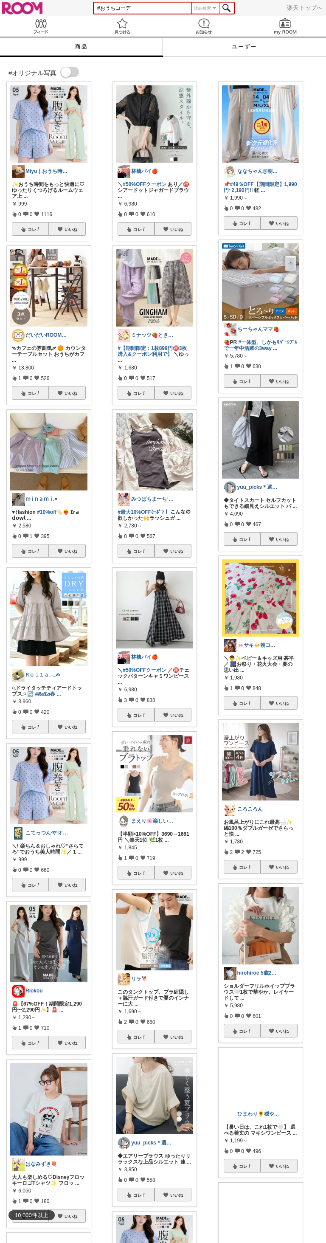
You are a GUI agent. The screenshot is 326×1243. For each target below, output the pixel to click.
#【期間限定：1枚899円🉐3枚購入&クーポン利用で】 (152, 351)
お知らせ (203, 26)
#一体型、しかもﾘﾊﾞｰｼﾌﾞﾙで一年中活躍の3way (261, 345)
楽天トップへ (305, 7)
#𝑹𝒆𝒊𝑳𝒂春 (45, 694)
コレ (34, 229)
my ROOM (285, 26)
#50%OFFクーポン (144, 184)
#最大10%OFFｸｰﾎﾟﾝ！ (143, 512)
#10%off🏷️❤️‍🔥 (53, 512)
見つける (122, 26)
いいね (71, 229)
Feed (41, 26)
